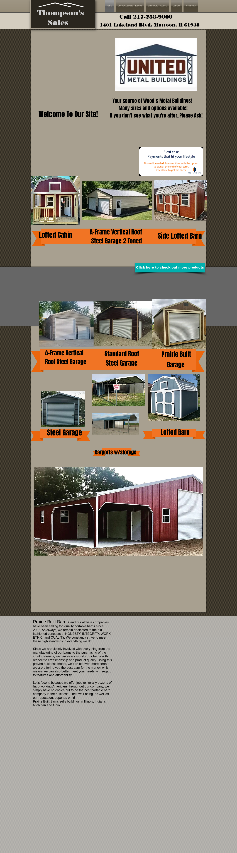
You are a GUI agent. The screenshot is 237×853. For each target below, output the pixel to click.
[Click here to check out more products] (170, 267)
